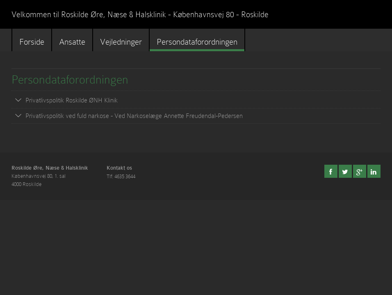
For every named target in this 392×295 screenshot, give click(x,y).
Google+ (359, 171)
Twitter (345, 171)
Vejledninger (121, 42)
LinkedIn (374, 171)
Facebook (330, 171)
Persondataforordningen (197, 42)
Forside (31, 42)
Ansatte (72, 42)
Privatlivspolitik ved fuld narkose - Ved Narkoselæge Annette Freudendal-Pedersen (134, 116)
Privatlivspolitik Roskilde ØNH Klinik (71, 100)
